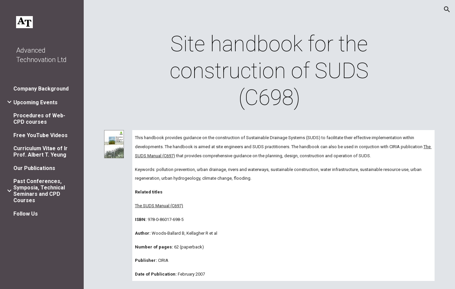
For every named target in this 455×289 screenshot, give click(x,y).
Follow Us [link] (25, 214)
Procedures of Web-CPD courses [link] (39, 118)
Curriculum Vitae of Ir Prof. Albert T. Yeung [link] (40, 151)
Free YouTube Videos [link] (40, 135)
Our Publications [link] (34, 168)
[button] (447, 9)
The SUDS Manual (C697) (159, 205)
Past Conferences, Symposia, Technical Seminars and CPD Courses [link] (39, 191)
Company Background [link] (41, 88)
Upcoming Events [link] (35, 102)
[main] (269, 71)
